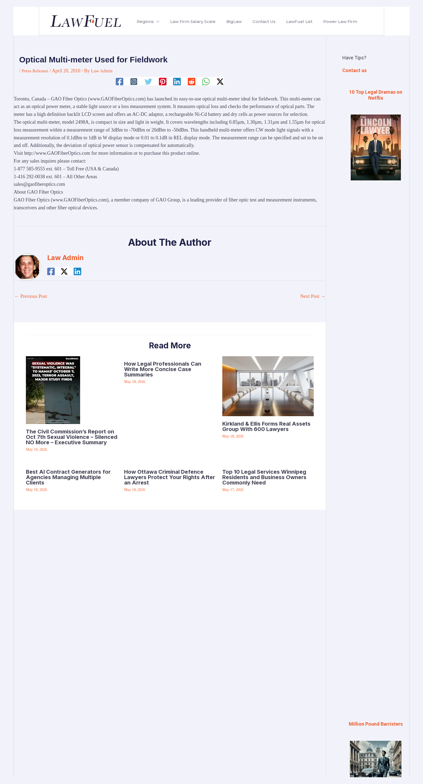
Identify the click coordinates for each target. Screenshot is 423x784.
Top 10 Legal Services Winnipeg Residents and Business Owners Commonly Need (264, 477)
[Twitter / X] (221, 81)
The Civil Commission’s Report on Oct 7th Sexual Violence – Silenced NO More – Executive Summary (71, 437)
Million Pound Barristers (376, 724)
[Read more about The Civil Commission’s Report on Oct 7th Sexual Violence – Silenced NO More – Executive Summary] (53, 389)
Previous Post (30, 296)
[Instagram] (133, 81)
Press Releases (36, 70)
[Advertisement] (375, 275)
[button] (155, 22)
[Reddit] (192, 81)
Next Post (312, 296)
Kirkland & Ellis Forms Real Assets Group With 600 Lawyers (266, 426)
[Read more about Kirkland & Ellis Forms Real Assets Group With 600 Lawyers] (268, 385)
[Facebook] (118, 81)
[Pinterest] (162, 81)
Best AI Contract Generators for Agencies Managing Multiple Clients (68, 477)
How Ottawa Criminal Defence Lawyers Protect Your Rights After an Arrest (169, 477)
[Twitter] (148, 81)
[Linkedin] (177, 81)
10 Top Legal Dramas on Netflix (375, 95)
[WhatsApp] (206, 81)
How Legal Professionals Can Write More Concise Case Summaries (162, 369)
